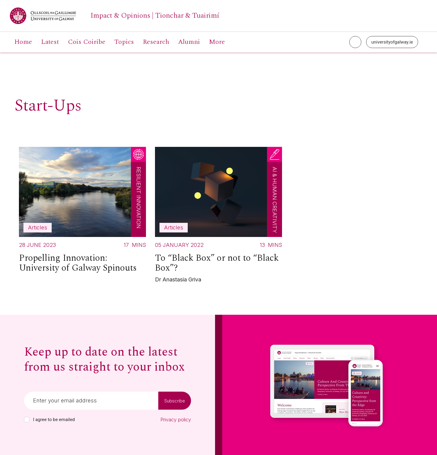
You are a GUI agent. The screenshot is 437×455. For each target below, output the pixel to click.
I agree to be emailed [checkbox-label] (54, 419)
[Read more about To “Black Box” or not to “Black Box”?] (218, 216)
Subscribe (174, 401)
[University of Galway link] (114, 16)
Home (23, 42)
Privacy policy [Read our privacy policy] (175, 420)
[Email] (91, 401)
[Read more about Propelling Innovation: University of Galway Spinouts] (82, 212)
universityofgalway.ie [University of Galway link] (392, 42)
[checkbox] (26, 419)
